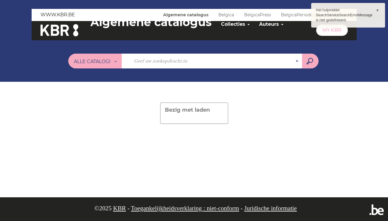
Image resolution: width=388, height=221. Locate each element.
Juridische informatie (270, 208)
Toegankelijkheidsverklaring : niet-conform (185, 208)
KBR (119, 208)
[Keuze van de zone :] (95, 61)
